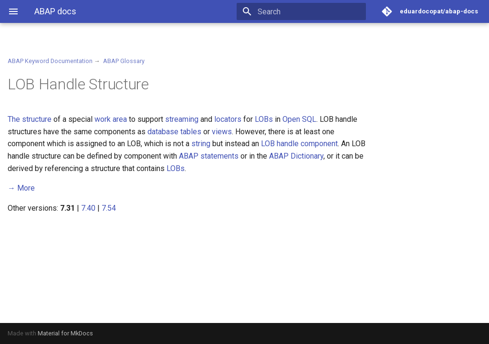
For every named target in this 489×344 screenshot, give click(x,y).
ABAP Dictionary (296, 156)
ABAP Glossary (124, 60)
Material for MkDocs (65, 333)
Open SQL (299, 119)
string (200, 143)
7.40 (88, 208)
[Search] (310, 11)
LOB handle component (299, 143)
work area (110, 119)
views (222, 131)
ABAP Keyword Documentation (50, 60)
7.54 (109, 208)
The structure (30, 119)
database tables (174, 131)
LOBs (264, 119)
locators (227, 119)
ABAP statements (209, 156)
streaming (181, 119)
